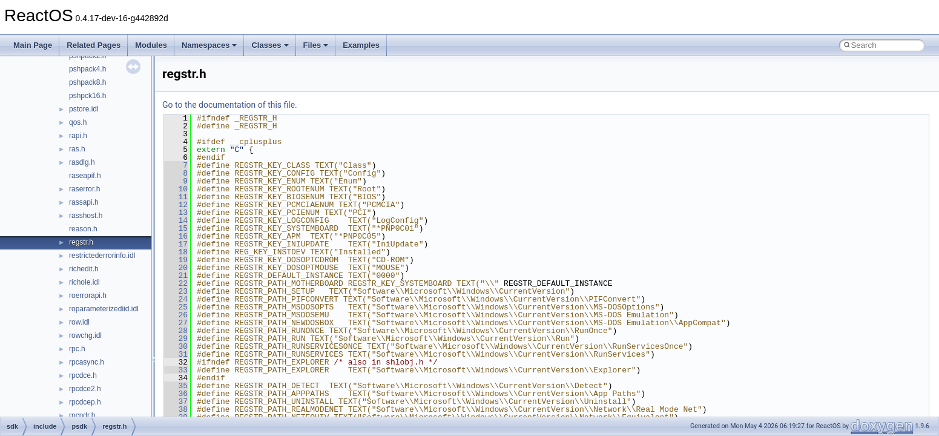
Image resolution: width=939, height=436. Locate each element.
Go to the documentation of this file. (229, 105)
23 (176, 291)
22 (176, 283)
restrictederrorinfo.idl (102, 255)
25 (176, 307)
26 (176, 314)
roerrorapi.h (88, 295)
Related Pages (93, 45)
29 (176, 338)
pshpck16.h (87, 95)
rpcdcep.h (85, 402)
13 (176, 212)
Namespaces (209, 45)
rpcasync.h (86, 362)
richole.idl (84, 282)
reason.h (83, 229)
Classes (269, 45)
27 (176, 322)
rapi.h (78, 135)
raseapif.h (85, 175)
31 (176, 354)
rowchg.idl (85, 335)
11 (176, 196)
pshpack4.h (87, 69)
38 (176, 409)
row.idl (79, 322)
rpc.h (77, 349)
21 (176, 275)
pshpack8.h (87, 82)
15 (176, 228)
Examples (361, 45)
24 (176, 299)
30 (176, 346)
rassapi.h (84, 202)
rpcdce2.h (85, 389)
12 (176, 204)
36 (176, 393)
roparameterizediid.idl (104, 309)
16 (176, 236)
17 (176, 244)
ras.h (77, 149)
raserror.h (84, 189)
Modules (151, 45)
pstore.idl (84, 109)
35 (176, 385)
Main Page (32, 45)
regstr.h (81, 242)
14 (176, 220)
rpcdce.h (83, 375)
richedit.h (84, 269)
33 (176, 370)
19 (176, 259)
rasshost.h (85, 215)
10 (176, 188)
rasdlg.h (82, 162)
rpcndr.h (82, 415)
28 (176, 330)
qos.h (78, 122)
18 (176, 251)
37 (176, 401)
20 (176, 267)
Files (316, 45)
